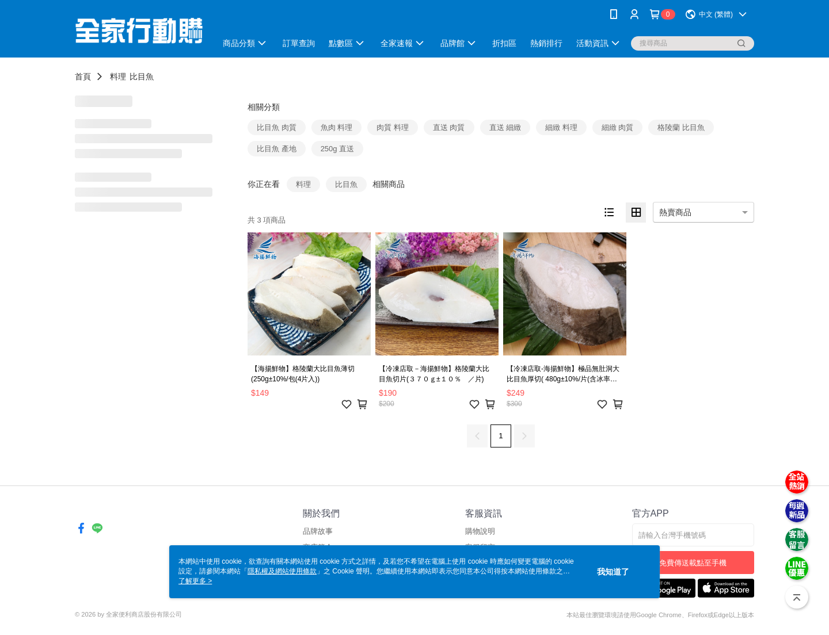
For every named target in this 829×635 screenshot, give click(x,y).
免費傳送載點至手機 (693, 563)
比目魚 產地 (276, 148)
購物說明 (480, 531)
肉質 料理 (393, 127)
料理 (118, 76)
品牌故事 (318, 531)
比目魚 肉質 (276, 127)
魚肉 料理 (337, 127)
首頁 (83, 76)
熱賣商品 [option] (675, 212)
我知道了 (613, 571)
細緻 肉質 (618, 127)
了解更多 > (195, 581)
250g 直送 (338, 148)
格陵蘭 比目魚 (681, 127)
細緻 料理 (561, 127)
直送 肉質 (449, 127)
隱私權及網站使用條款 (282, 571)
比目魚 (142, 76)
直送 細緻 (505, 127)
